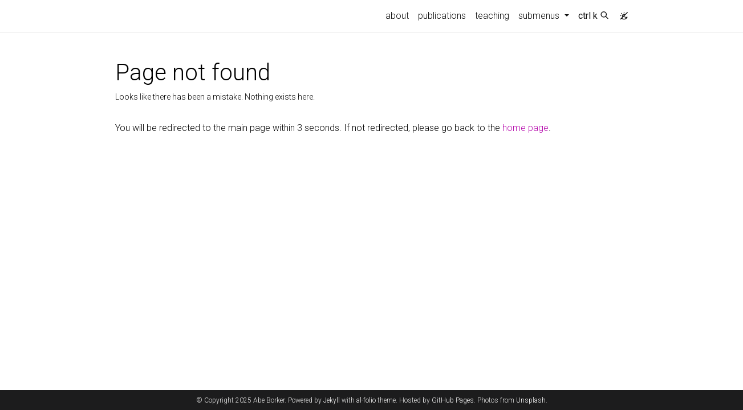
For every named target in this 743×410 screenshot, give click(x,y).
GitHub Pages (453, 400)
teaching (492, 15)
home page (525, 127)
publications (442, 15)
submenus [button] (540, 15)
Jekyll (331, 400)
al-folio (366, 400)
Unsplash (531, 400)
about (397, 15)
